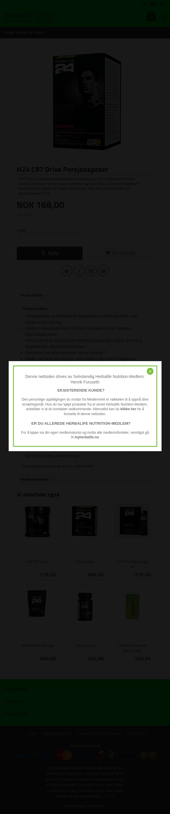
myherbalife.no (86, 437)
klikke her (128, 409)
